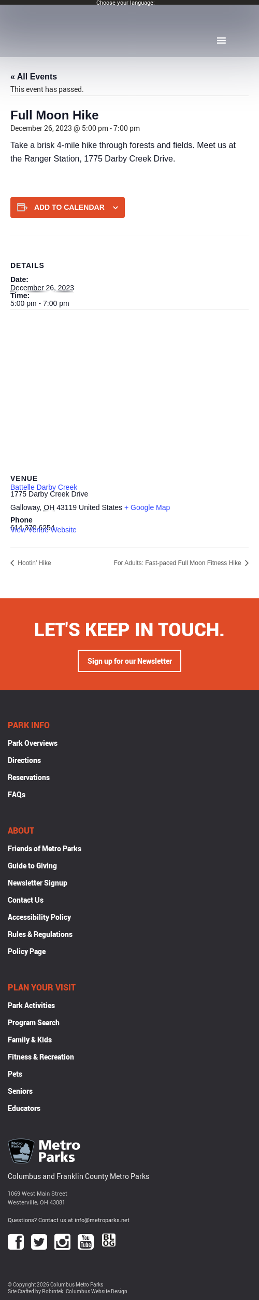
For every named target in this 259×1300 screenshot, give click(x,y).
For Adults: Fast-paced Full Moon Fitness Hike (178, 563)
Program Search (34, 1022)
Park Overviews (32, 743)
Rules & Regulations (40, 934)
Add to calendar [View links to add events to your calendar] (69, 207)
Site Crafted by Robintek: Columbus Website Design (67, 1291)
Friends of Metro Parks (44, 848)
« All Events (33, 76)
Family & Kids (30, 1039)
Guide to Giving (32, 865)
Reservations (29, 777)
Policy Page (27, 951)
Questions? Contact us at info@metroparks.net (69, 1220)
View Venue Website (43, 530)
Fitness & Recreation (41, 1057)
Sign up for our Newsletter (130, 661)
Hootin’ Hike (33, 563)
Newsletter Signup (37, 883)
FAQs (16, 794)
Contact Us (26, 900)
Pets (15, 1074)
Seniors (20, 1091)
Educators (24, 1108)
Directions (24, 760)
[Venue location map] (129, 385)
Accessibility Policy (39, 917)
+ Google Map (147, 507)
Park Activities (31, 1005)
